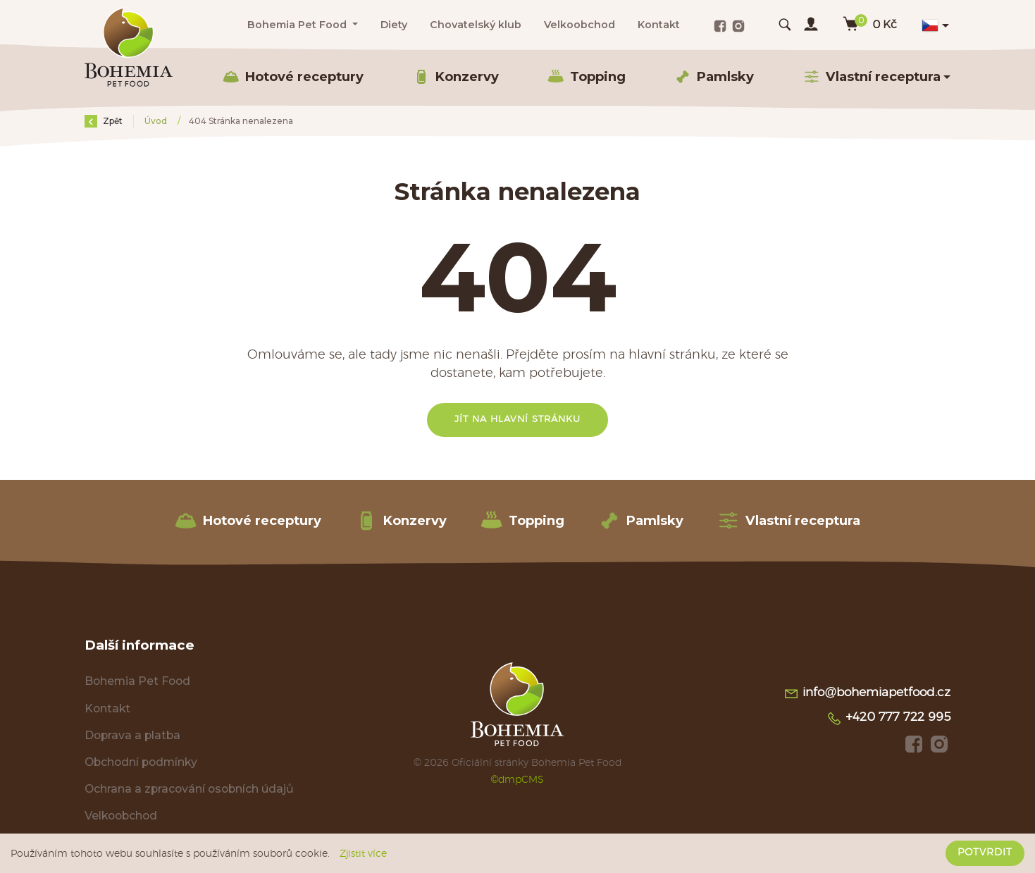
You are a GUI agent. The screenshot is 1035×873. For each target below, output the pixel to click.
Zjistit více (363, 854)
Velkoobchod (579, 24)
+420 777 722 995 (888, 718)
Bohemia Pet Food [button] (298, 24)
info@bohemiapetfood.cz (866, 693)
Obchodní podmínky (141, 762)
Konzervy (456, 76)
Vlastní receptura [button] (872, 76)
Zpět (104, 121)
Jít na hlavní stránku (517, 419)
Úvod (156, 121)
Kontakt (659, 24)
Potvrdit (984, 852)
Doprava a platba (132, 735)
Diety (393, 24)
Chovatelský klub (475, 24)
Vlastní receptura (788, 520)
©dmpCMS (518, 779)
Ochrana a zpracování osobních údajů (189, 788)
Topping (586, 76)
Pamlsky (714, 76)
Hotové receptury (293, 76)
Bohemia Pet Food (137, 681)
